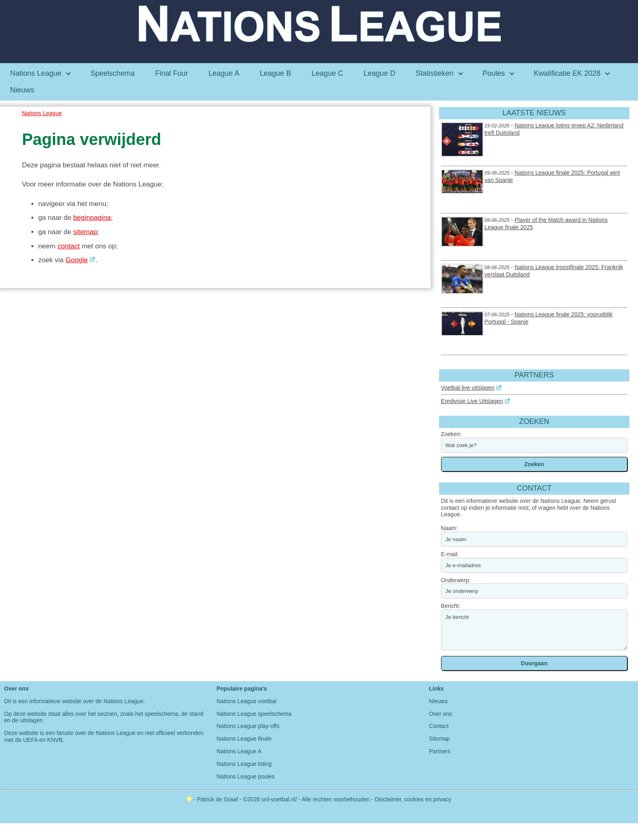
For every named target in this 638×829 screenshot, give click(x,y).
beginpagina (92, 218)
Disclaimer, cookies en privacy (413, 799)
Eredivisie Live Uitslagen (472, 401)
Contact (438, 726)
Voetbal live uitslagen (468, 387)
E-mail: (450, 554)
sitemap (85, 232)
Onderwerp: (456, 580)
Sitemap (439, 738)
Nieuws (438, 701)
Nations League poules (245, 776)
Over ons (440, 714)
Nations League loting (243, 764)
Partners (439, 751)
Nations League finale (243, 738)
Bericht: (450, 606)
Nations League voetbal (246, 701)
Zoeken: (451, 434)
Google (77, 260)
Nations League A (239, 751)
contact (68, 246)
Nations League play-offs (248, 726)
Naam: (449, 528)
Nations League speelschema (253, 714)
